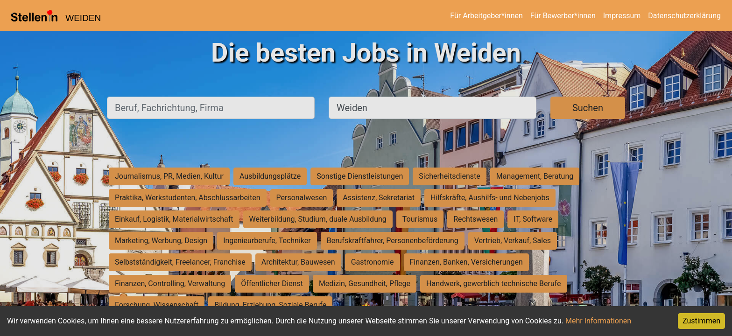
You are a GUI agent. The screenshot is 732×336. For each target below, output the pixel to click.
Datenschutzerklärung (684, 15)
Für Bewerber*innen (563, 15)
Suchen (587, 107)
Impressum (622, 15)
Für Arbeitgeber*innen (486, 15)
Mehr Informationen (598, 320)
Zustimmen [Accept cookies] (701, 320)
